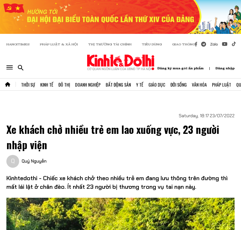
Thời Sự (28, 84)
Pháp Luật (221, 84)
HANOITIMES (18, 44)
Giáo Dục (156, 84)
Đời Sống (178, 84)
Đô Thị (64, 84)
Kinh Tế (46, 84)
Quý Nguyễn (34, 161)
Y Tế (139, 84)
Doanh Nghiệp (88, 84)
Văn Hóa (199, 84)
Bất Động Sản (118, 84)
